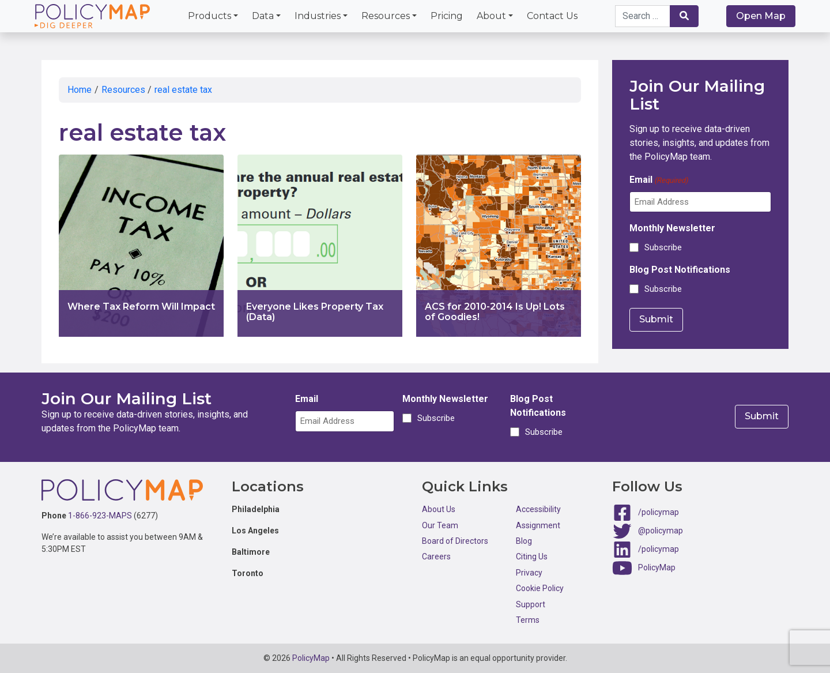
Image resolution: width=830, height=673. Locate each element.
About (491, 15)
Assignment (538, 525)
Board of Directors (455, 541)
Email (658, 180)
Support (530, 604)
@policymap (660, 530)
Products (209, 15)
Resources (385, 15)
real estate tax (183, 89)
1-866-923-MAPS (100, 515)
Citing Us (532, 556)
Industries (318, 15)
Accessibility (538, 509)
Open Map (761, 15)
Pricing (447, 15)
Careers (436, 556)
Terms (528, 620)
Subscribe (663, 247)
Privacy (529, 572)
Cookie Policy (540, 588)
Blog (524, 541)
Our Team (440, 525)
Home (79, 89)
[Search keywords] (642, 16)
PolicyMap (657, 567)
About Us (438, 509)
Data (263, 15)
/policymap (658, 512)
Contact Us (552, 15)
